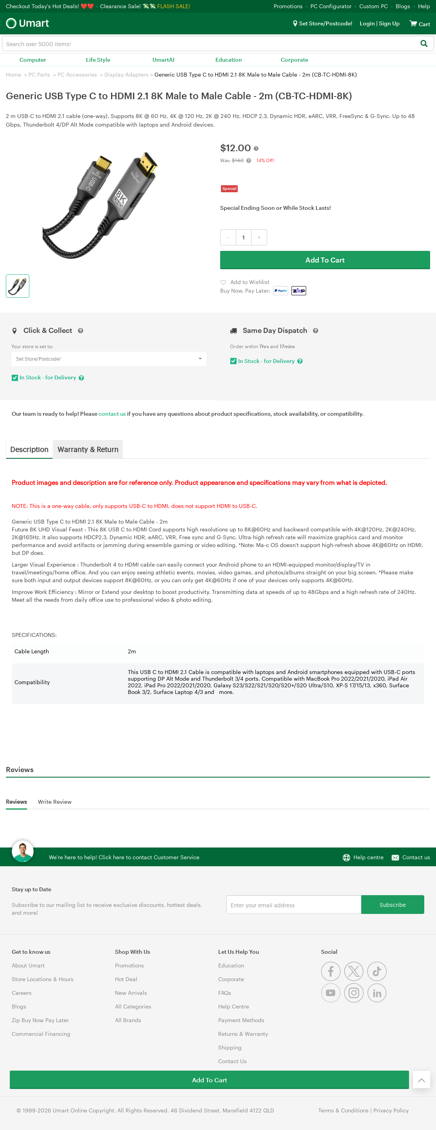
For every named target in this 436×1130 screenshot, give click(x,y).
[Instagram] (355, 1000)
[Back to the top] (421, 1079)
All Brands (128, 1020)
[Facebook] (332, 979)
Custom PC (373, 6)
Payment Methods (241, 1020)
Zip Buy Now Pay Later (40, 1020)
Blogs (403, 6)
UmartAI (163, 59)
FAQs (224, 992)
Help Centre (233, 1006)
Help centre (368, 857)
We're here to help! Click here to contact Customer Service (124, 857)
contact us (112, 413)
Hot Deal (126, 979)
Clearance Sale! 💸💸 (128, 6)
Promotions (288, 6)
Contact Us (232, 1061)
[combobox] (218, 43)
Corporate (294, 59)
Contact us (416, 857)
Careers (22, 992)
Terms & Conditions (343, 1110)
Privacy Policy (391, 1110)
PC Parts (39, 74)
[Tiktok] (378, 979)
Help (424, 6)
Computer (33, 59)
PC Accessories (77, 74)
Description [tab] (29, 449)
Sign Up (389, 23)
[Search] (423, 44)
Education (228, 59)
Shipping (230, 1047)
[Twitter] (355, 979)
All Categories (133, 1006)
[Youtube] (332, 1000)
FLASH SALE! (173, 6)
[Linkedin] (378, 1000)
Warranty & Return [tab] (87, 449)
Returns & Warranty (243, 1033)
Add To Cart (325, 260)
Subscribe (393, 904)
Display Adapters (126, 74)
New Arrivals (131, 992)
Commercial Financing (41, 1033)
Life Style (98, 59)
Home (13, 74)
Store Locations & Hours (43, 979)
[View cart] (413, 23)
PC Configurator (331, 6)
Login (367, 23)
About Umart (28, 965)
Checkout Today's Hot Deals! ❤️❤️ (50, 6)
